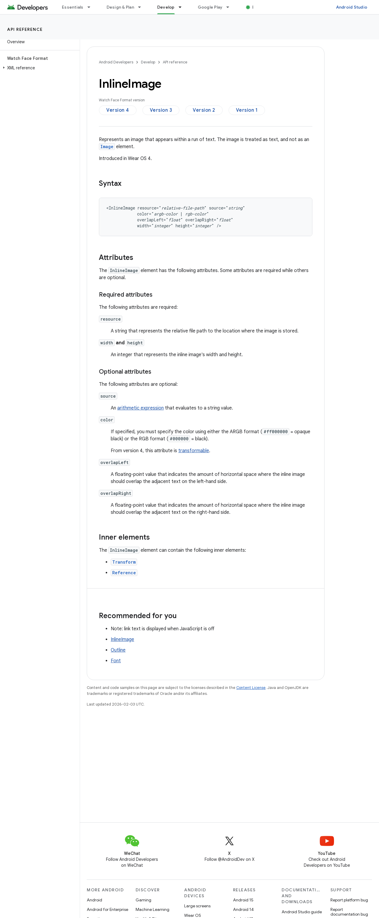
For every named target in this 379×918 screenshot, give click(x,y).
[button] (38, 68)
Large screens (197, 906)
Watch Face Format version (122, 100)
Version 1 (247, 110)
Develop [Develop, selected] (166, 7)
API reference (25, 29)
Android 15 (243, 900)
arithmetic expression (140, 408)
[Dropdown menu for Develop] (183, 7)
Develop (148, 62)
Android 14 (243, 909)
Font (116, 661)
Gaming (143, 900)
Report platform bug (349, 900)
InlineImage (122, 639)
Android (94, 900)
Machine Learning (152, 909)
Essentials (72, 7)
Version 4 (117, 110)
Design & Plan (120, 7)
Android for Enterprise (107, 909)
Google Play (210, 7)
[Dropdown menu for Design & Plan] (142, 7)
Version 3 (161, 110)
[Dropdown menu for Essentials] (91, 7)
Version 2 (204, 110)
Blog (256, 7)
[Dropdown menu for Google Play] (230, 7)
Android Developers (116, 62)
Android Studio (351, 7)
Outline (118, 650)
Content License (251, 687)
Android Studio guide (302, 911)
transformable (193, 451)
